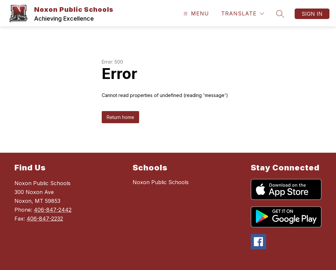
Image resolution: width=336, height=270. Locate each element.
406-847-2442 (53, 209)
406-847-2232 (45, 218)
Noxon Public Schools (161, 182)
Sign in (312, 13)
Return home (120, 117)
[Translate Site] (243, 14)
